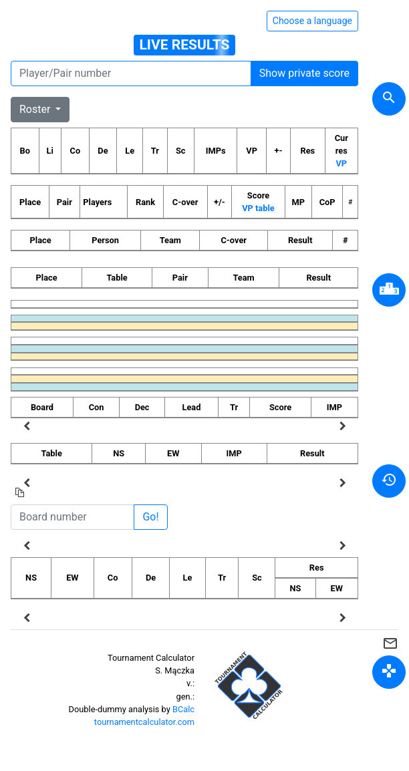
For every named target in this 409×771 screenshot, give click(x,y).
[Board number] (72, 517)
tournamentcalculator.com (144, 722)
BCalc (183, 709)
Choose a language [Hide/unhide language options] (312, 20)
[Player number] (131, 73)
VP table (258, 208)
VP (342, 163)
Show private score (304, 73)
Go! (150, 516)
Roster (36, 109)
